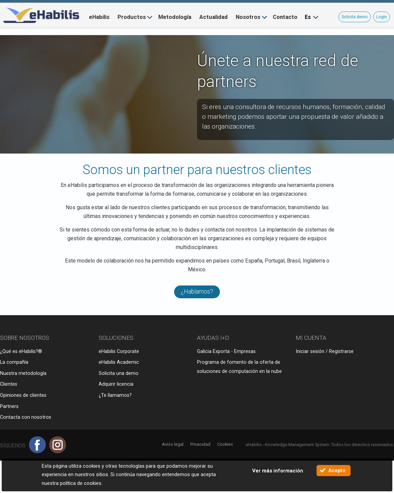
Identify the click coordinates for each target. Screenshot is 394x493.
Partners (9, 406)
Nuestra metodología (23, 373)
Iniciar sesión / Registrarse (325, 351)
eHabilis (99, 16)
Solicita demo (354, 16)
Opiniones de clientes (23, 395)
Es (308, 17)
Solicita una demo (118, 373)
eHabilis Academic (119, 362)
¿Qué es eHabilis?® (21, 351)
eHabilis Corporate (119, 351)
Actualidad (213, 16)
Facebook (37, 444)
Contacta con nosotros (25, 417)
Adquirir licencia (116, 384)
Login (381, 16)
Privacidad (200, 444)
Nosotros (248, 16)
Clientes (8, 384)
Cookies (225, 444)
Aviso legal (173, 444)
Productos (132, 16)
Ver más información (277, 471)
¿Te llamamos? (115, 395)
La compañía (14, 362)
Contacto (285, 16)
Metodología (174, 16)
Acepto (337, 470)
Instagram (57, 444)
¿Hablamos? (197, 291)
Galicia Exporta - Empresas (226, 351)
